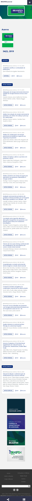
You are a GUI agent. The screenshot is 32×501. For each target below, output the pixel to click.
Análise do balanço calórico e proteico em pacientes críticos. (15, 157)
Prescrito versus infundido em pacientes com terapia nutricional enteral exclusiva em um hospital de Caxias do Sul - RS (16, 307)
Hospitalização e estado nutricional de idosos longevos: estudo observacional (15, 265)
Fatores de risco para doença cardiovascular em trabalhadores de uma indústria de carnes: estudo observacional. (16, 245)
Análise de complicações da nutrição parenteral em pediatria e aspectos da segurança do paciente (14, 136)
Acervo (23, 479)
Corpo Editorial (8, 479)
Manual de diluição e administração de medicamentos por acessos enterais (14, 374)
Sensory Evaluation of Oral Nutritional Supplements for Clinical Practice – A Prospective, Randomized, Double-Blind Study (14, 345)
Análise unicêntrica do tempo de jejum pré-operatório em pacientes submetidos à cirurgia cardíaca (15, 177)
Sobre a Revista (8, 476)
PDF (13, 76)
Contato (23, 481)
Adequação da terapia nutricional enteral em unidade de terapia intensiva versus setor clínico (16, 93)
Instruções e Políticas (23, 473)
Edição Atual (23, 476)
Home (8, 473)
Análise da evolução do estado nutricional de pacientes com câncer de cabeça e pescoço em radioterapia (16, 115)
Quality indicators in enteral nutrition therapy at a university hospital (13, 325)
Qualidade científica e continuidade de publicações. (14, 68)
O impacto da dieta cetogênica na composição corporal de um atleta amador (16, 287)
